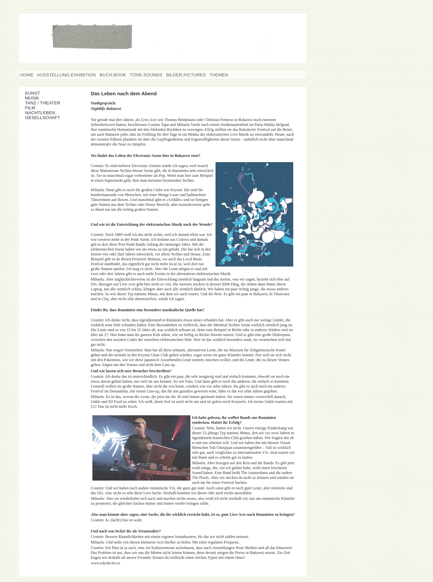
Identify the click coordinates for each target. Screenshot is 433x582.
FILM (42, 107)
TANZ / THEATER (42, 102)
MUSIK (42, 98)
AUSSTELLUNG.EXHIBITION (66, 74)
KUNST (42, 93)
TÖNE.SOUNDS (146, 74)
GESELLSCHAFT (44, 117)
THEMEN (219, 74)
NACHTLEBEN (44, 112)
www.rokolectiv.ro (105, 563)
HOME (27, 74)
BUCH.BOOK (112, 74)
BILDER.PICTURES (186, 74)
